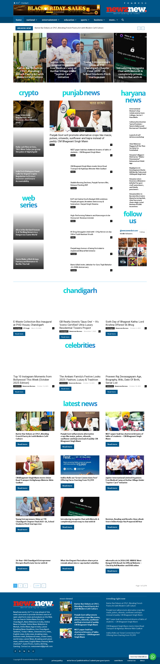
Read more (19, 334)
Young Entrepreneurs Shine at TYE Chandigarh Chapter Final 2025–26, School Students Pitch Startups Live (35, 521)
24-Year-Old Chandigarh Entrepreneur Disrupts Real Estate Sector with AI (33, 561)
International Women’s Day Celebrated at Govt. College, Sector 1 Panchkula (137, 113)
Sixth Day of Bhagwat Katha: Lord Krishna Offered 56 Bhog (125, 323)
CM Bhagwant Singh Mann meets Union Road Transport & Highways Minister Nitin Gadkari (34, 480)
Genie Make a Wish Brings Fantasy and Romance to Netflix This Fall (27, 261)
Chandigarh (18, 328)
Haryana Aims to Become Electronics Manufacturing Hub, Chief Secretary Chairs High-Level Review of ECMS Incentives (137, 200)
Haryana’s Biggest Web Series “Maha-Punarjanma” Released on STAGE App (137, 159)
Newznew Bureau (75, 331)
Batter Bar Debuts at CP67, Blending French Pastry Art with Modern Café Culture (69, 28)
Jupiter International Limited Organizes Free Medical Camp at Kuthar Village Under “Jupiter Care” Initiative (125, 480)
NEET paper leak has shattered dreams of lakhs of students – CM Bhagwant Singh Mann (124, 436)
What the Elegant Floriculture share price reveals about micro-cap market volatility (79, 561)
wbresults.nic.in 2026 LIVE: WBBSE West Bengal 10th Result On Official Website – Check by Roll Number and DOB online (124, 563)
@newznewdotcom (129, 230)
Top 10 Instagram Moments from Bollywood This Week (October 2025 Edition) (32, 379)
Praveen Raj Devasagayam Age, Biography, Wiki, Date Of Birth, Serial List (124, 379)
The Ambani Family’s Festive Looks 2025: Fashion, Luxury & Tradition (79, 378)
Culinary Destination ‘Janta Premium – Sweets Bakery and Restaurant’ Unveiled (137, 125)
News (52, 145)
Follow (142, 232)
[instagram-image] (123, 242)
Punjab (73, 188)
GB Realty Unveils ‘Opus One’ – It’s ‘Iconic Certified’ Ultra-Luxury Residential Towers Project (79, 324)
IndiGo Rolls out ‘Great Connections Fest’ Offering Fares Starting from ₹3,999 (79, 479)
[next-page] (44, 586)
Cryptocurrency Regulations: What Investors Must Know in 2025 (26, 119)
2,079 (37, 586)
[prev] (138, 28)
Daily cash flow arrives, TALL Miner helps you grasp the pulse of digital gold (28, 149)
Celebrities (17, 386)
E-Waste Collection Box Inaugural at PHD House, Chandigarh (32, 323)
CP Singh (26, 328)
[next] (142, 28)
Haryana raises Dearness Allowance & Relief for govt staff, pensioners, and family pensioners (137, 184)
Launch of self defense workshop (136, 136)
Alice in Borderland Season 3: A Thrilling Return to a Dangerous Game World (28, 232)
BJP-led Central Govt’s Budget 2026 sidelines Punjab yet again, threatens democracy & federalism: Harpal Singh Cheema (89, 201)
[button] (123, 20)
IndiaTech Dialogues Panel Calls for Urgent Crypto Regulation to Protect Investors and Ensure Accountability (27, 176)
